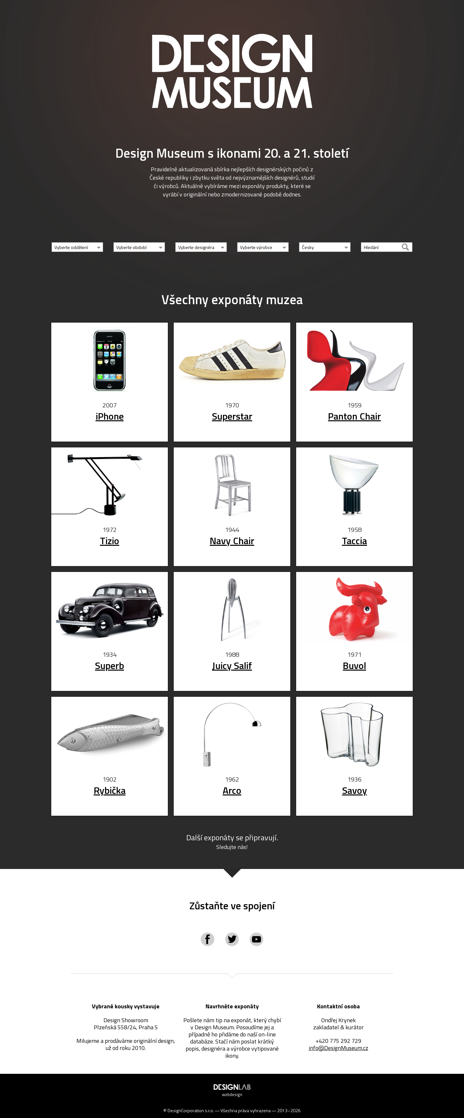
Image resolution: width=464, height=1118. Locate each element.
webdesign (232, 1098)
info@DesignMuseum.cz (338, 1050)
